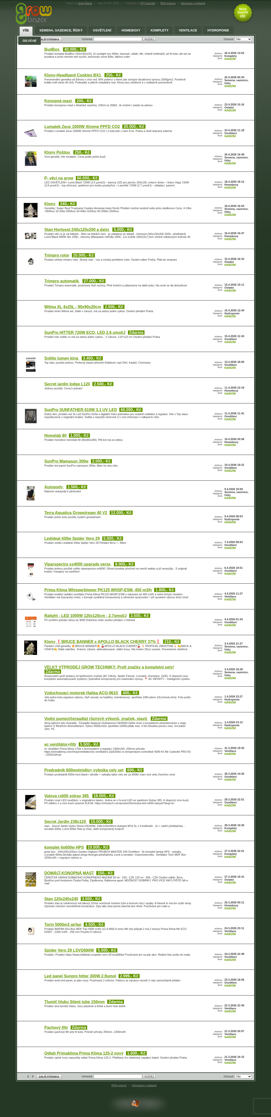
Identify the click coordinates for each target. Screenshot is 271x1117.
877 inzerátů (147, 3)
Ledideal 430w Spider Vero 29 (72, 538)
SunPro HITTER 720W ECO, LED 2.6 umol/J (84, 332)
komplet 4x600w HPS (64, 847)
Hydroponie (218, 30)
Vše (26, 30)
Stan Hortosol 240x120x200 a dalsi (77, 229)
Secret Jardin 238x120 (65, 821)
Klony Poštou (57, 152)
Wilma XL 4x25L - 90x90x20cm (72, 307)
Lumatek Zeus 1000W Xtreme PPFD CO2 (82, 126)
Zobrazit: (229, 1076)
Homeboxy (131, 30)
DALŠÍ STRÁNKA (49, 1076)
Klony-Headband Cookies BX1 (73, 75)
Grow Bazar (85, 3)
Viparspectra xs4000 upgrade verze (78, 564)
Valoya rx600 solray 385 (67, 796)
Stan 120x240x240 (61, 899)
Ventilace (188, 30)
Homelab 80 (55, 435)
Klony (50, 204)
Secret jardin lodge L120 (67, 384)
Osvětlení (102, 30)
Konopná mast (58, 101)
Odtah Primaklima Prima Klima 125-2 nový (84, 1053)
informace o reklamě (193, 3)
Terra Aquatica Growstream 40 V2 (75, 513)
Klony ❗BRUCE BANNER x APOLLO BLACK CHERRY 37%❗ (102, 642)
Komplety (159, 30)
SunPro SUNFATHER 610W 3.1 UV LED (80, 410)
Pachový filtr (56, 1027)
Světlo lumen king (61, 358)
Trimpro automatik (62, 281)
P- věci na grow (58, 178)
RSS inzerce (167, 3)
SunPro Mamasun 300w (66, 461)
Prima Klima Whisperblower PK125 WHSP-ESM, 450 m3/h (98, 590)
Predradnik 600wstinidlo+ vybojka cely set (84, 770)
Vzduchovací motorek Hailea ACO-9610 (81, 693)
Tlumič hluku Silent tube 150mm (74, 1002)
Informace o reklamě (144, 1085)
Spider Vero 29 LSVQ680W (69, 950)
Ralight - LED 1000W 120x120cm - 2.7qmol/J (85, 616)
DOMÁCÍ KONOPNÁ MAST (69, 873)
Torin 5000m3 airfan (63, 924)
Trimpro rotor (56, 255)
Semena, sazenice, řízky (61, 30)
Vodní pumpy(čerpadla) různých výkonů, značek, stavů (96, 719)
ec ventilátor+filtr (60, 744)
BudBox (52, 49)
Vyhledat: (88, 1076)
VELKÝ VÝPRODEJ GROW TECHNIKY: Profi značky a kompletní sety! (109, 667)
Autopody (54, 487)
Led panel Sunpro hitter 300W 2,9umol (80, 976)
